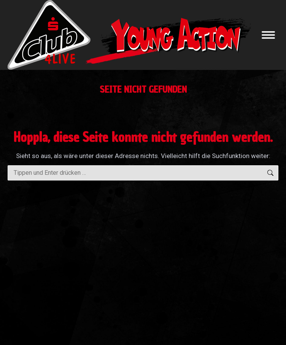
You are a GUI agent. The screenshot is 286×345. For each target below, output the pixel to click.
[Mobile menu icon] (268, 35)
